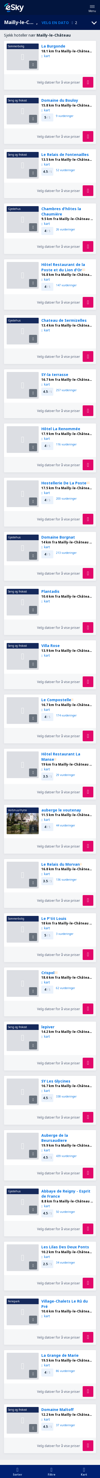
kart (45, 56)
